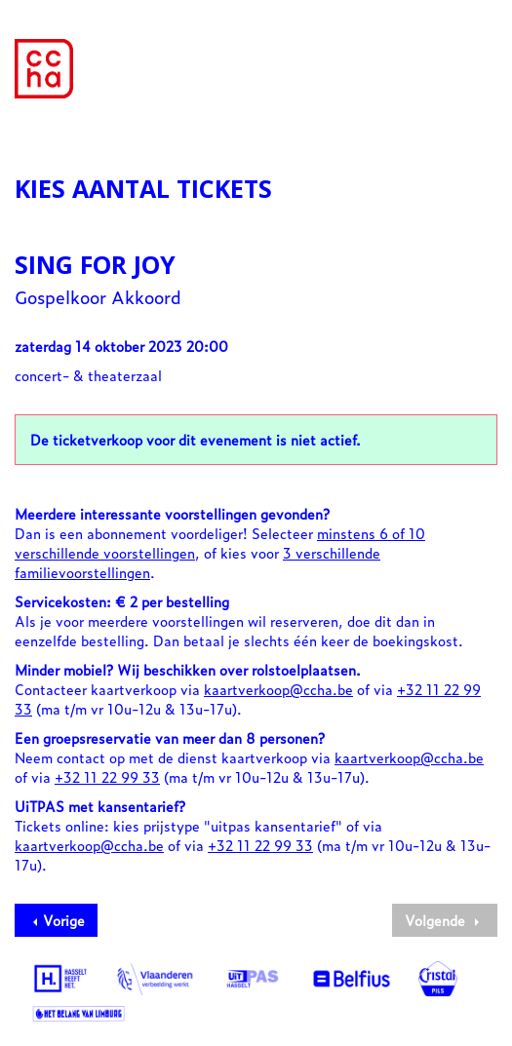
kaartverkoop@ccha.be (278, 688)
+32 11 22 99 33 (107, 776)
